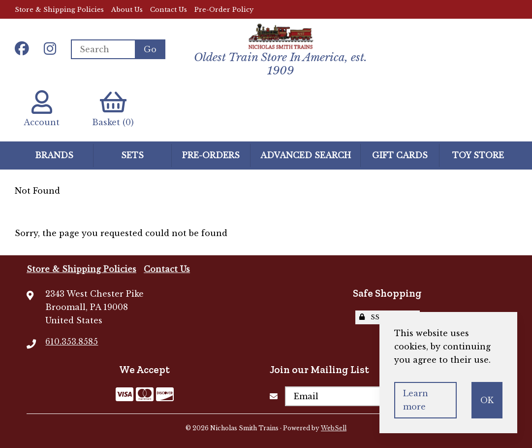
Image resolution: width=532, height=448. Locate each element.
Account (42, 108)
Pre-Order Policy (223, 9)
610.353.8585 (71, 341)
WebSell (333, 428)
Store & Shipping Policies (59, 9)
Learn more (415, 400)
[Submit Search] (150, 49)
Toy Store (478, 155)
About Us (127, 9)
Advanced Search (305, 155)
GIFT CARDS (400, 155)
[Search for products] (103, 49)
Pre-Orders (211, 155)
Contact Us (168, 9)
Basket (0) (113, 108)
